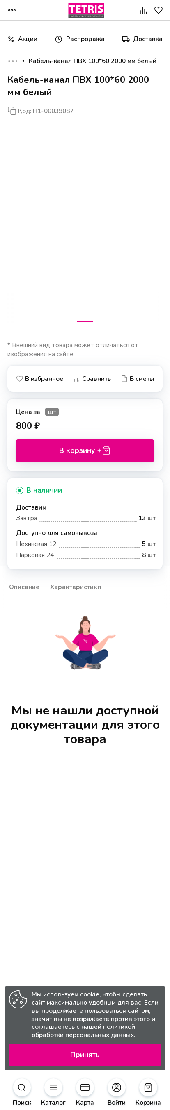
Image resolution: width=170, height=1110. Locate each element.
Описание (24, 586)
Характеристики (75, 586)
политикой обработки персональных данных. (83, 1030)
